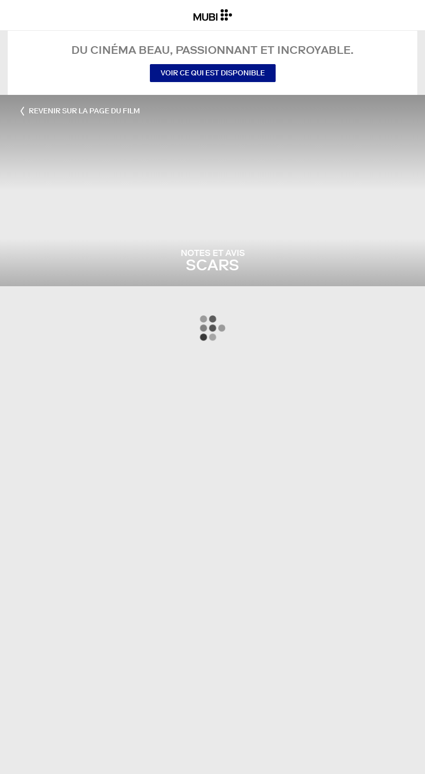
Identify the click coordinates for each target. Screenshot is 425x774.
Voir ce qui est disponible (213, 72)
